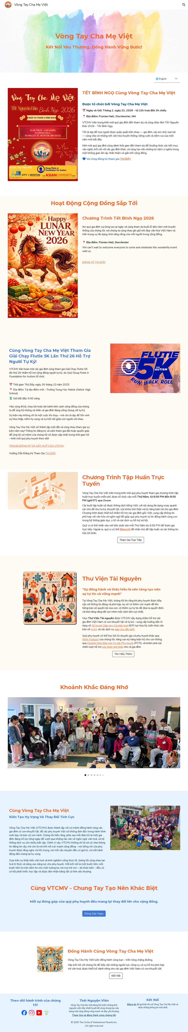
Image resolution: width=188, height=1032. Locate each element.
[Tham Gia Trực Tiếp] (131, 540)
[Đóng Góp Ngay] (94, 913)
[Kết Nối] (115, 975)
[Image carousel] (94, 736)
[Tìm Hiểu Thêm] (123, 654)
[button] (184, 5)
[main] (94, 36)
